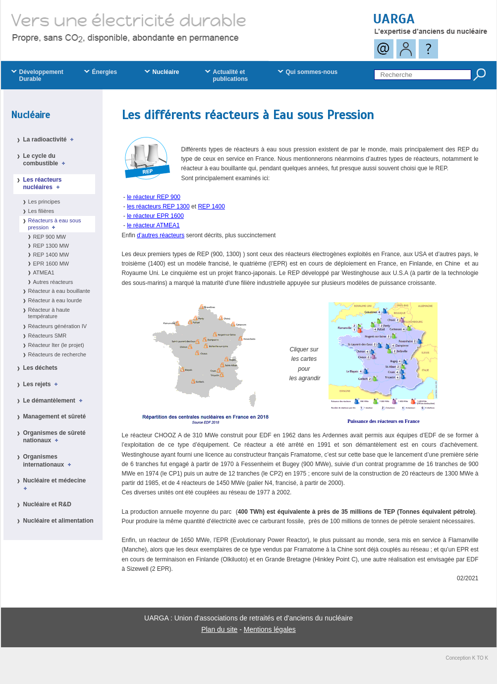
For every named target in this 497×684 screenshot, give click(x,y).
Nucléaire (30, 115)
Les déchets (40, 367)
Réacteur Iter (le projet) (56, 345)
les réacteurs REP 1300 (158, 206)
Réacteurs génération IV (57, 326)
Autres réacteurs (53, 282)
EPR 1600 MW (51, 264)
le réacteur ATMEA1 (153, 225)
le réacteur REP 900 (153, 197)
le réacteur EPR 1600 (155, 215)
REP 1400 (211, 206)
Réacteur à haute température (49, 313)
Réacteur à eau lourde (55, 300)
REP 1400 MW (51, 255)
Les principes (44, 202)
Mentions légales (270, 629)
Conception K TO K (467, 658)
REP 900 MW (49, 237)
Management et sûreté (54, 416)
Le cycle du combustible (45, 159)
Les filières (41, 211)
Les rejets (42, 384)
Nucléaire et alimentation (58, 520)
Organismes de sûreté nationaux (54, 436)
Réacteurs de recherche (57, 354)
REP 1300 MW (51, 246)
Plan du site (219, 629)
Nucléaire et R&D (47, 504)
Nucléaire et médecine (56, 483)
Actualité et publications (230, 75)
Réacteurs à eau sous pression (54, 223)
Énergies (104, 71)
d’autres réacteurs (160, 235)
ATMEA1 (44, 272)
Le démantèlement (54, 400)
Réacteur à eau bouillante (59, 291)
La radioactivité (50, 139)
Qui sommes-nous (312, 71)
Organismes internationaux (48, 460)
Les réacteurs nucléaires (43, 183)
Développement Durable (41, 75)
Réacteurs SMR (47, 336)
